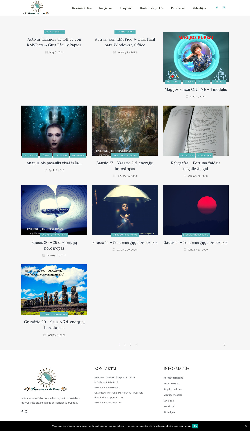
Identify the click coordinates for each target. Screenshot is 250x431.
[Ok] (246, 426)
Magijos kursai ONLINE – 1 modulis (196, 89)
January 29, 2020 (125, 175)
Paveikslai (169, 406)
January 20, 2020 (54, 255)
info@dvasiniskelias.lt (106, 382)
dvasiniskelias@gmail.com (109, 397)
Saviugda (169, 400)
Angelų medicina (173, 389)
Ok (195, 426)
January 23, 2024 (125, 52)
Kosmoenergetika (173, 377)
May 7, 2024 (54, 52)
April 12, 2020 (54, 170)
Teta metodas (172, 383)
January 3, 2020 (54, 334)
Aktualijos (169, 412)
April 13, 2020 (196, 96)
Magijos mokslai (173, 394)
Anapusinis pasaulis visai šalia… (54, 163)
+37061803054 (112, 387)
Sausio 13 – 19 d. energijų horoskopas (125, 242)
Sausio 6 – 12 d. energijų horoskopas (196, 242)
